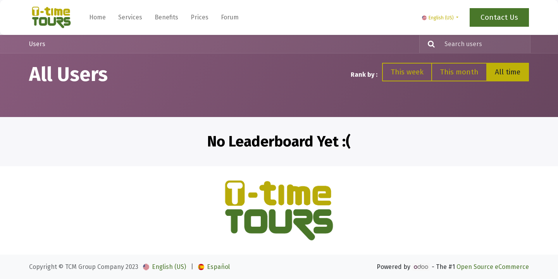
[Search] (428, 44)
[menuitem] (97, 17)
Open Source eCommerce (492, 266)
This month (459, 71)
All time (507, 71)
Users (37, 44)
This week (407, 71)
